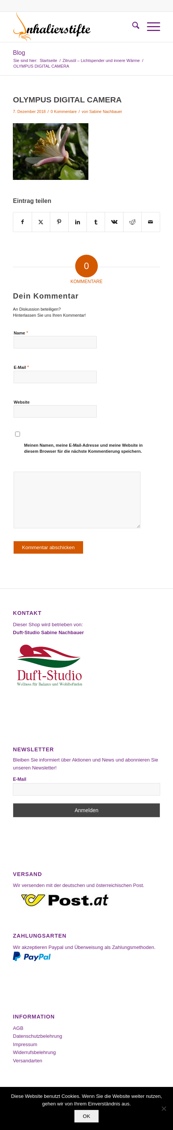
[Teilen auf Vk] (114, 222)
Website (21, 402)
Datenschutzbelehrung (37, 1036)
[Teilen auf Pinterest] (59, 222)
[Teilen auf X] (41, 222)
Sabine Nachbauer (105, 111)
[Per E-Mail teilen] (150, 222)
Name (21, 333)
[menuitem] (132, 27)
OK (86, 1116)
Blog (19, 53)
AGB (18, 1028)
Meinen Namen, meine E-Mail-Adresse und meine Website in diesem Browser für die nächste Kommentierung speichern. (83, 448)
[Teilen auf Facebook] (22, 222)
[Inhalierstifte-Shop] (71, 27)
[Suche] (132, 27)
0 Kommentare (64, 111)
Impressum (25, 1044)
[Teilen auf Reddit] (132, 222)
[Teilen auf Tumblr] (96, 222)
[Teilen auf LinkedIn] (77, 222)
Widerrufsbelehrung (34, 1052)
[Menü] (149, 27)
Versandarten (27, 1060)
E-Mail (21, 367)
